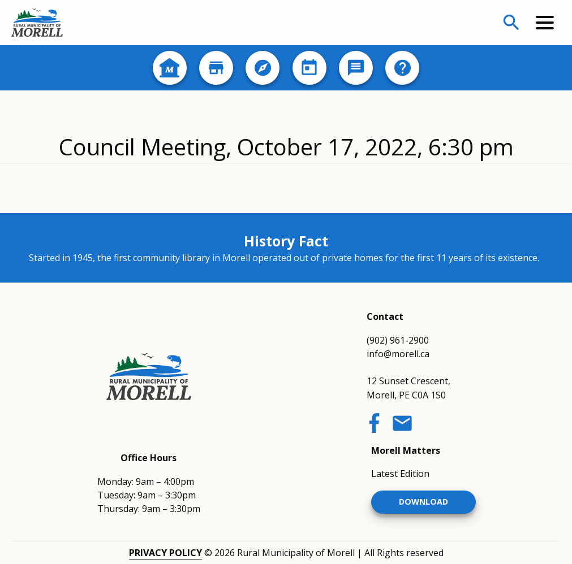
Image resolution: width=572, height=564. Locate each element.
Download (423, 501)
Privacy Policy (165, 552)
